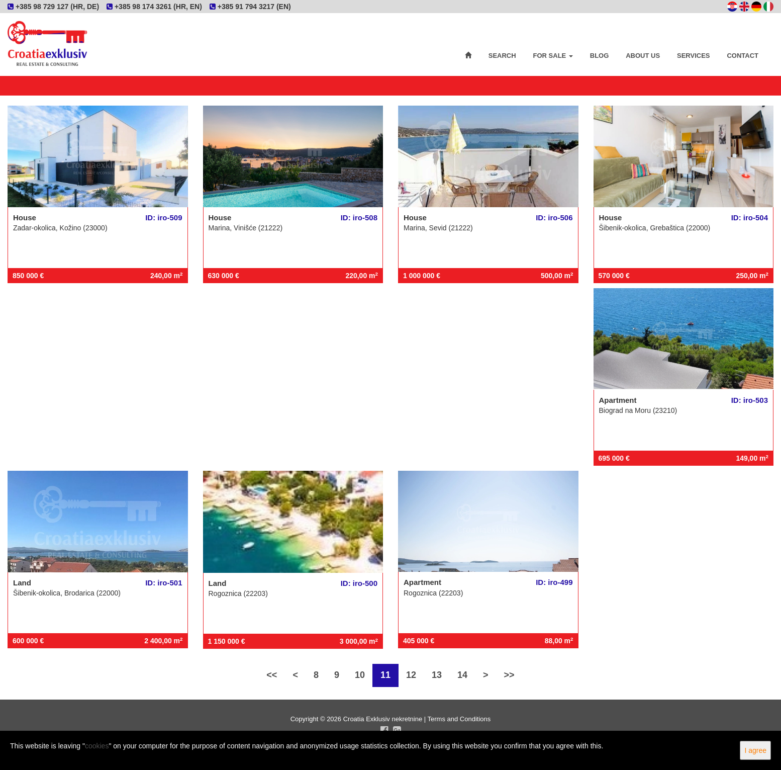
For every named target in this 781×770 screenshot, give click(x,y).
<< (271, 675)
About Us (643, 55)
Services (693, 55)
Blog (599, 55)
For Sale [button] (553, 55)
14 (462, 675)
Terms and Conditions (459, 719)
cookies (97, 746)
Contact (742, 55)
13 (437, 675)
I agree (755, 750)
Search (502, 55)
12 (411, 675)
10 (360, 675)
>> (509, 675)
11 (385, 675)
